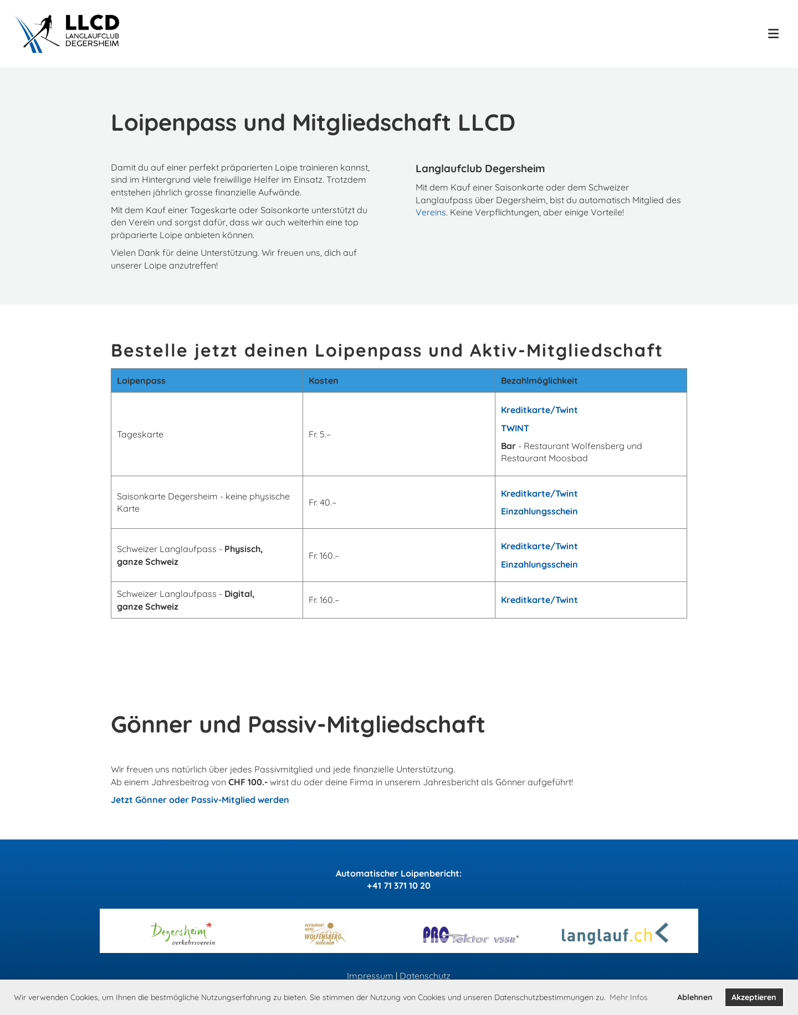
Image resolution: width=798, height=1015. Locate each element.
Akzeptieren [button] (754, 997)
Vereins (431, 212)
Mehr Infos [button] (629, 997)
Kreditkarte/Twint (539, 409)
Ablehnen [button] (695, 997)
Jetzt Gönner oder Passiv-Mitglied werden (200, 799)
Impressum (370, 975)
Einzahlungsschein (539, 511)
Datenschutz (425, 975)
